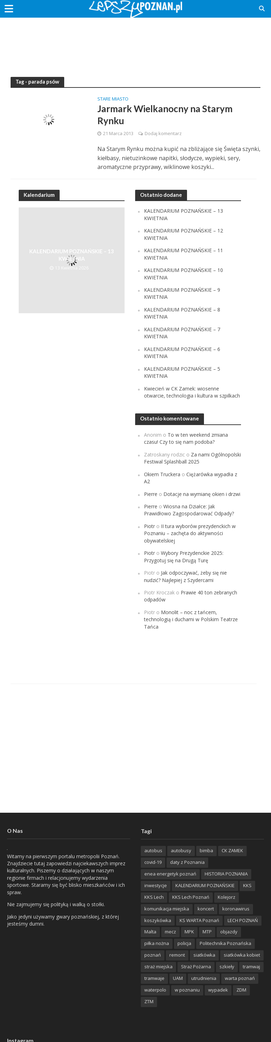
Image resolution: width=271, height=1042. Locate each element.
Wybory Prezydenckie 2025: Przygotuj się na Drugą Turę (183, 556)
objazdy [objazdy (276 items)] (228, 931)
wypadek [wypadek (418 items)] (218, 990)
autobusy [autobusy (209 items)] (181, 850)
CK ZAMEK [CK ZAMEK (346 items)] (232, 850)
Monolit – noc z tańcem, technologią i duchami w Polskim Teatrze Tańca (191, 619)
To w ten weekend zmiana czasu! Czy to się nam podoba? (186, 438)
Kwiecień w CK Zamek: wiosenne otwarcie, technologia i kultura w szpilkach (192, 392)
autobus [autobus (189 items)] (153, 850)
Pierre (150, 494)
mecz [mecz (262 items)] (170, 931)
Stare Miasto (112, 99)
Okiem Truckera (162, 474)
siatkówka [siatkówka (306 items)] (204, 955)
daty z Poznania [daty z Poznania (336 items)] (187, 862)
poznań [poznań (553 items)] (152, 955)
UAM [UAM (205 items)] (178, 978)
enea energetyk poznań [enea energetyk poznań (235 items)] (170, 874)
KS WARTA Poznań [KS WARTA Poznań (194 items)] (199, 920)
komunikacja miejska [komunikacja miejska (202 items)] (166, 908)
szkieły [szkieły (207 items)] (226, 966)
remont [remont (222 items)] (177, 955)
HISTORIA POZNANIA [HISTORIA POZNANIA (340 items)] (226, 874)
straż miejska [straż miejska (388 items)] (158, 966)
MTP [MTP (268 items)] (207, 931)
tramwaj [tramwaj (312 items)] (251, 966)
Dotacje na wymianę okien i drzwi (201, 494)
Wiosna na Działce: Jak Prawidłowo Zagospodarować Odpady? (189, 510)
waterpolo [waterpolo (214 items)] (155, 990)
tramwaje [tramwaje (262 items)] (154, 978)
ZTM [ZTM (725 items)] (148, 1001)
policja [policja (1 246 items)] (184, 943)
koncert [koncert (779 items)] (206, 908)
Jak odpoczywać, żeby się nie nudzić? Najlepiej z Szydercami (185, 576)
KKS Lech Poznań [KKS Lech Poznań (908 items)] (190, 897)
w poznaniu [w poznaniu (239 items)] (187, 990)
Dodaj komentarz (163, 133)
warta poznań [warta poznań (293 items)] (240, 978)
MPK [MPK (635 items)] (189, 931)
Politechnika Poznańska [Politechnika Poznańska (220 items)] (225, 943)
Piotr (149, 526)
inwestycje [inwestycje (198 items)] (155, 885)
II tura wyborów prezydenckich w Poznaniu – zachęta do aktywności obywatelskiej (190, 533)
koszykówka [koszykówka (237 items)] (157, 920)
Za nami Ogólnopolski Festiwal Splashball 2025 (192, 458)
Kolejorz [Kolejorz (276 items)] (226, 897)
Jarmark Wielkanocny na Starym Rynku (165, 114)
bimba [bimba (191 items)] (206, 850)
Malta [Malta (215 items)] (150, 931)
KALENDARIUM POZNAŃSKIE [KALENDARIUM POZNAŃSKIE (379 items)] (205, 885)
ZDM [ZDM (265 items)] (241, 990)
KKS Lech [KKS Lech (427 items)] (154, 897)
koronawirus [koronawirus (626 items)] (235, 908)
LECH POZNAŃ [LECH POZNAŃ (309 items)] (243, 920)
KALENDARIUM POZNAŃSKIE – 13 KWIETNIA (71, 255)
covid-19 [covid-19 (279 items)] (153, 862)
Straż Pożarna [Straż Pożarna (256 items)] (196, 966)
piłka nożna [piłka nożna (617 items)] (156, 943)
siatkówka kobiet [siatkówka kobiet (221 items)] (242, 955)
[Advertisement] (135, 40)
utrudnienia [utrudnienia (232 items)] (203, 978)
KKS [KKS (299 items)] (247, 885)
